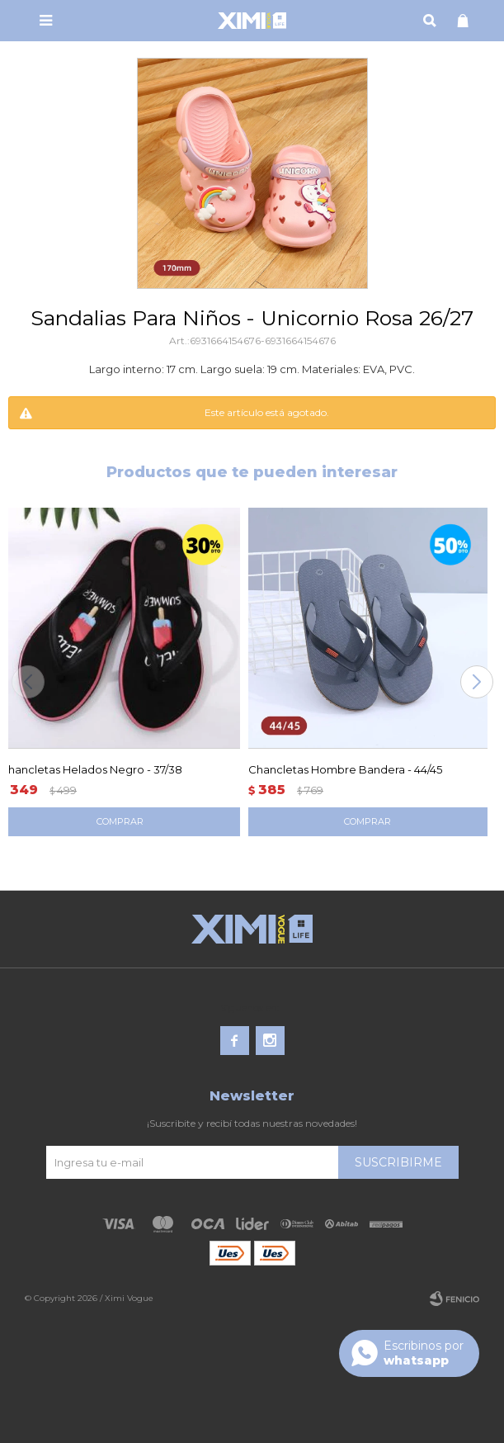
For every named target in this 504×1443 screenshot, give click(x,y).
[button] (476, 682)
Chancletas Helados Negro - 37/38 (91, 769)
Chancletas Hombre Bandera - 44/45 (345, 769)
